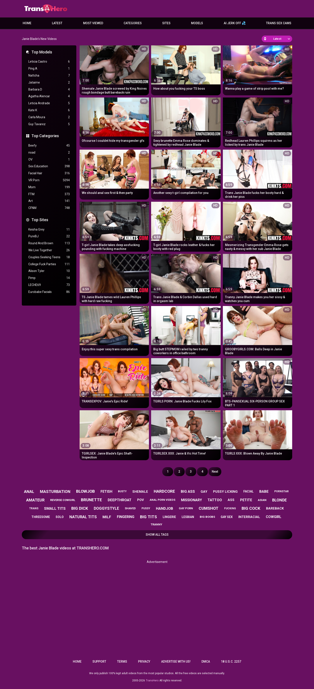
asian (262, 500)
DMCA (205, 661)
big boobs (207, 516)
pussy (146, 508)
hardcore (164, 491)
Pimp (49, 278)
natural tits (83, 517)
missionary (191, 500)
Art (49, 201)
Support (99, 661)
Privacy (144, 661)
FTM (49, 194)
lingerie (169, 517)
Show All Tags (157, 534)
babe (264, 491)
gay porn (186, 508)
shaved (130, 508)
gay (204, 492)
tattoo (215, 500)
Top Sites (39, 219)
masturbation (55, 491)
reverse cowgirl (62, 500)
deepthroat (119, 500)
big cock (251, 508)
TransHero (152, 680)
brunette (91, 499)
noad (49, 152)
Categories (133, 23)
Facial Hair (49, 173)
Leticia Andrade (49, 103)
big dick (79, 508)
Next (215, 471)
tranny (156, 524)
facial (248, 491)
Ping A (49, 68)
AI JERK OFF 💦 (235, 23)
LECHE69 (49, 285)
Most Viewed (93, 23)
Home (27, 23)
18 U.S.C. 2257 (231, 661)
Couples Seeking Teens (49, 257)
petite (246, 500)
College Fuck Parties (49, 264)
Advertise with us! (176, 661)
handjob (164, 508)
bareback (275, 508)
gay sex (227, 517)
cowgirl (273, 517)
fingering (125, 517)
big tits (148, 516)
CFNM (49, 208)
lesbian (188, 517)
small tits (55, 508)
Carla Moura (49, 117)
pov (140, 500)
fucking (230, 508)
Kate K (49, 110)
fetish (106, 491)
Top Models (41, 52)
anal (29, 491)
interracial (249, 517)
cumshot (208, 508)
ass (231, 500)
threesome (40, 517)
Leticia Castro (49, 61)
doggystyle (106, 508)
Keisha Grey (49, 229)
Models (197, 23)
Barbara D (49, 89)
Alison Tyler (49, 271)
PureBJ (49, 236)
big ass (188, 491)
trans (33, 508)
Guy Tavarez (49, 124)
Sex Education (49, 166)
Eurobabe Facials (49, 292)
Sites (166, 23)
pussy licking (225, 492)
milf (106, 517)
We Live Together (49, 250)
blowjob (85, 491)
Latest (57, 23)
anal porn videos (162, 499)
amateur (35, 500)
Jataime (49, 82)
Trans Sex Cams (278, 23)
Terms (122, 661)
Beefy (49, 145)
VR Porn (49, 180)
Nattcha (49, 75)
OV (49, 159)
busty (122, 491)
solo (60, 517)
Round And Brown (49, 243)
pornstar (281, 491)
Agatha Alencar (49, 96)
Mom (49, 187)
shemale (140, 492)
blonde (279, 500)
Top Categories (45, 135)
